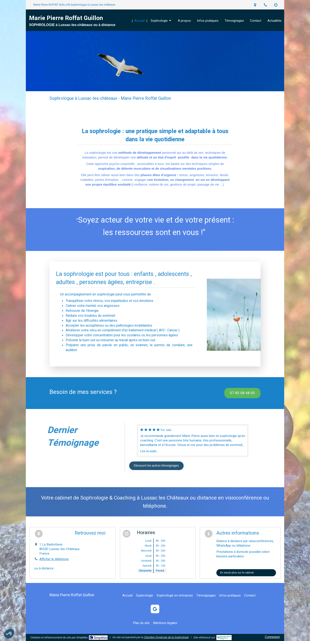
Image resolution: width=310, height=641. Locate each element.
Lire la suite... (149, 451)
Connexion (272, 637)
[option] (193, 440)
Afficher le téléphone (54, 559)
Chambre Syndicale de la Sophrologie (166, 637)
